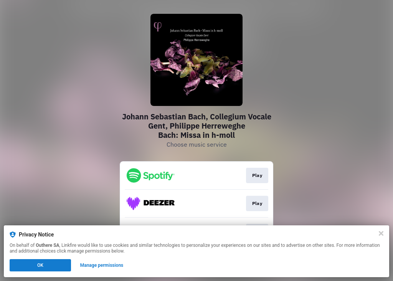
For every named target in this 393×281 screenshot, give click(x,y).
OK (40, 265)
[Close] (381, 233)
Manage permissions (102, 265)
